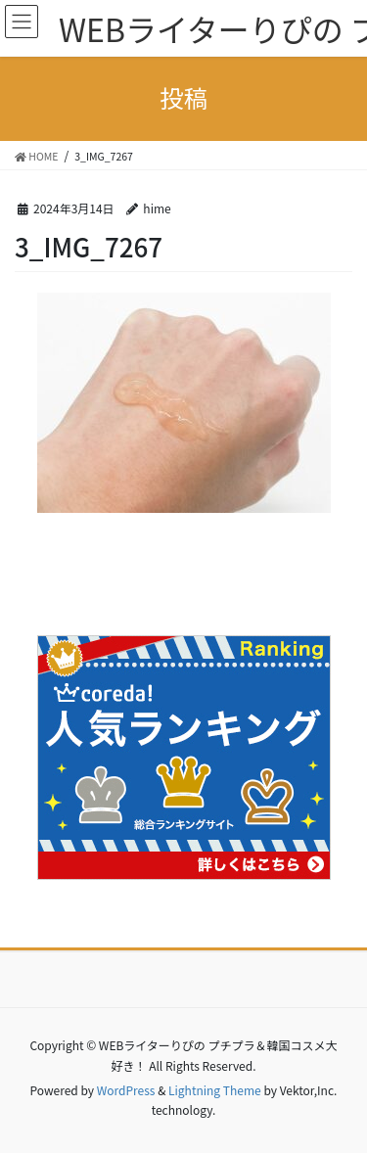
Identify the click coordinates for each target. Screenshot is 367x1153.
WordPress (126, 1090)
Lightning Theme (214, 1090)
